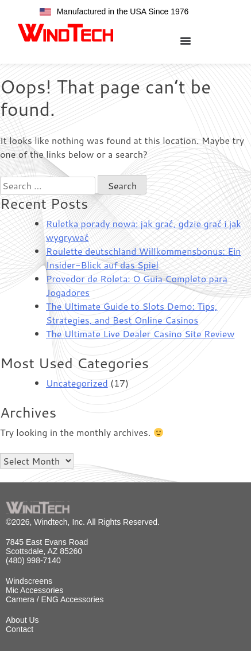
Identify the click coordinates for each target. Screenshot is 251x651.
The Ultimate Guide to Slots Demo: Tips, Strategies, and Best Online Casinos (131, 312)
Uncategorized (77, 382)
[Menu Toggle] (185, 40)
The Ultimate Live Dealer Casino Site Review (140, 333)
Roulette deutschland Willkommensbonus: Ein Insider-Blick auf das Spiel (143, 257)
